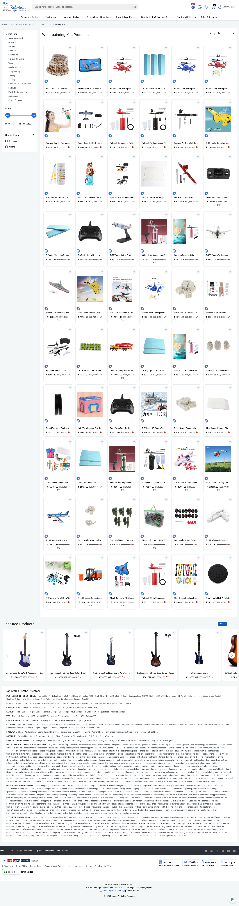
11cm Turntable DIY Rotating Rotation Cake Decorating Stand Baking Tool (218, 598)
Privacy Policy (36, 866)
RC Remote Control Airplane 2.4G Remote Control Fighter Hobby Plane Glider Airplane (218, 143)
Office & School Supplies (99, 17)
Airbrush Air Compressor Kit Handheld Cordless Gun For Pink (154, 255)
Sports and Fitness (186, 17)
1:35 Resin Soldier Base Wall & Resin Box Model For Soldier (186, 312)
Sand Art (12, 50)
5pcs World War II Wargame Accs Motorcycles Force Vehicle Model (122, 540)
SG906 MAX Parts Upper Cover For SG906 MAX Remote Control (218, 197)
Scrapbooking (14, 71)
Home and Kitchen (72, 17)
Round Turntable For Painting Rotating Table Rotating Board (58, 428)
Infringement (7, 866)
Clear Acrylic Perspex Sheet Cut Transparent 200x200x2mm (218, 428)
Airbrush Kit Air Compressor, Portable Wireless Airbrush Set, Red (154, 598)
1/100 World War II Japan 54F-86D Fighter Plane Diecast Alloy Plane (218, 255)
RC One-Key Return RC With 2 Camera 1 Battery (122, 312)
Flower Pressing (15, 100)
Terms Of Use (22, 866)
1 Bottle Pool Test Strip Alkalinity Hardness (58, 197)
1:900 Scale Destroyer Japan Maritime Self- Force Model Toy (58, 312)
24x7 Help (108, 866)
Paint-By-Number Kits (17, 92)
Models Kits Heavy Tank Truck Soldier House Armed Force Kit (154, 540)
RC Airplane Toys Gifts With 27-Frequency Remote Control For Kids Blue (58, 598)
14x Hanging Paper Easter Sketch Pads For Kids (186, 540)
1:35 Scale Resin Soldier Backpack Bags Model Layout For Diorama (218, 370)
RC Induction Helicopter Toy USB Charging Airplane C (218, 88)
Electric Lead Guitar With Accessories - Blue (24, 673)
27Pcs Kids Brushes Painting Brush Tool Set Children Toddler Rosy (58, 482)
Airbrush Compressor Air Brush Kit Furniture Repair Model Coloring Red (122, 143)
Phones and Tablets (30, 17)
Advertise (191, 863)
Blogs (19, 850)
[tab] (19, 135)
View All (222, 623)
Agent (228, 863)
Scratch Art (13, 54)
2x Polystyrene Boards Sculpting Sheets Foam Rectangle (154, 370)
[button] (225, 33)
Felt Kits (12, 87)
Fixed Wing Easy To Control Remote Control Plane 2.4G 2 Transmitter (122, 428)
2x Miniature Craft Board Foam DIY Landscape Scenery (154, 88)
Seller (209, 863)
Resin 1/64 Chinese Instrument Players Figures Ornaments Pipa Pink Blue (90, 197)
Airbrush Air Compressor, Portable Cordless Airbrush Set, (154, 143)
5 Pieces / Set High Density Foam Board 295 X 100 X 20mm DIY (58, 255)
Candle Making (14, 67)
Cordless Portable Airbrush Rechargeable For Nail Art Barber (186, 255)
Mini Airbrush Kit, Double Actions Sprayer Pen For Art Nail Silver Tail (90, 88)
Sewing (11, 75)
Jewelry (11, 79)
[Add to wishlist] (42, 632)
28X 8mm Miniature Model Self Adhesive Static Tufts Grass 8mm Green (90, 370)
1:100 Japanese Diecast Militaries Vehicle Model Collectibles (58, 540)
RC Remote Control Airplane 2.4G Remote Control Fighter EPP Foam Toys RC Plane (90, 312)
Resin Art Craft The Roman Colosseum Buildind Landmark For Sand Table (58, 88)
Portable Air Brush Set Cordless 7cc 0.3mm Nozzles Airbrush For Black (186, 143)
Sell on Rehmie (85, 866)
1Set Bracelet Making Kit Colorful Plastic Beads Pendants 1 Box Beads (186, 598)
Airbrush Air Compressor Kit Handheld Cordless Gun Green (122, 482)
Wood (10, 63)
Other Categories (210, 17)
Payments (28, 850)
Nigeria (12, 146)
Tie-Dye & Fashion (16, 58)
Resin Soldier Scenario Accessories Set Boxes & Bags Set (186, 428)
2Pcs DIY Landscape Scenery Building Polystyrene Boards (90, 482)
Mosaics (12, 42)
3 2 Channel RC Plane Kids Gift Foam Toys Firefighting (186, 482)
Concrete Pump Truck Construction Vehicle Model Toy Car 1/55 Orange (122, 370)
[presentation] (232, 655)
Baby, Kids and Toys (126, 17)
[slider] (7, 115)
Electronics (51, 17)
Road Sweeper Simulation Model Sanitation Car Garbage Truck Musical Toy (90, 598)
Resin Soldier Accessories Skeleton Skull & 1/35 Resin (90, 540)
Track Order (72, 866)
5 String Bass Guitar (199, 673)
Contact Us (67, 850)
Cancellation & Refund (54, 866)
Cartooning (13, 96)
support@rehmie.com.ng (113, 890)
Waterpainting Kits (16, 38)
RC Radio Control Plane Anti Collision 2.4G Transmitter (90, 255)
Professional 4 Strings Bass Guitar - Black (68, 673)
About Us (4, 850)
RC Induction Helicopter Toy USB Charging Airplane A (122, 88)
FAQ (12, 850)
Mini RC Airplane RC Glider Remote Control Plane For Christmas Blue (122, 598)
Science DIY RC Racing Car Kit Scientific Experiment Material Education (218, 312)
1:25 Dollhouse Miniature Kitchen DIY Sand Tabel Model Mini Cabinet (218, 540)
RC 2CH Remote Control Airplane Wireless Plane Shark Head (58, 370)
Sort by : (212, 33)
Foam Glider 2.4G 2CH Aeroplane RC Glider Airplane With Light (90, 143)
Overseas (13, 141)
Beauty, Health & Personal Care (156, 17)
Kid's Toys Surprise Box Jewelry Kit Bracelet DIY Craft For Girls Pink (90, 428)
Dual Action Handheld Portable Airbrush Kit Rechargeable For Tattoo (186, 370)
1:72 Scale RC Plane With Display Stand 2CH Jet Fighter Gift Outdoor (154, 428)
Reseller (98, 866)
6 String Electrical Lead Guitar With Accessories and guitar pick (111, 673)
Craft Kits (12, 33)
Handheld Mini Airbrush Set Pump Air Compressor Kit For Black (154, 482)
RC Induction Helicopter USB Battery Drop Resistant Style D (154, 312)
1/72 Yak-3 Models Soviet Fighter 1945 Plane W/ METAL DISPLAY (122, 255)
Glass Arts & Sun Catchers (19, 83)
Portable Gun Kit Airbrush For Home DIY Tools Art (58, 143)
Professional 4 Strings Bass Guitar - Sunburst (155, 673)
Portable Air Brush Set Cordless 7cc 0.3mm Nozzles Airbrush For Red (186, 197)
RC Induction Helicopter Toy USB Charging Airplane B (186, 88)
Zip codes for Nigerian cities (48, 850)
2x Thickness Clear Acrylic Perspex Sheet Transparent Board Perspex (154, 197)
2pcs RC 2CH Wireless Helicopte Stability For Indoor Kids (122, 197)
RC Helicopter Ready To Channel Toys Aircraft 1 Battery (218, 482)
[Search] (85, 7)
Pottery (11, 46)
